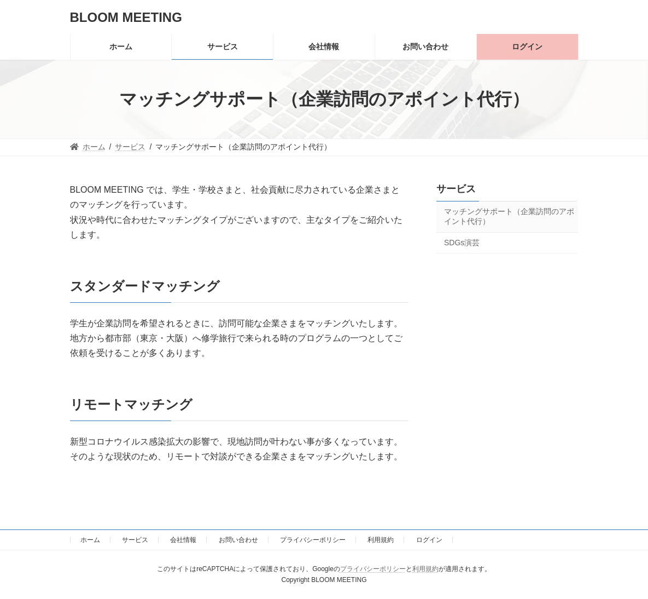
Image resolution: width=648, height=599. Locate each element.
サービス (456, 188)
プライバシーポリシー (313, 540)
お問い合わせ (238, 540)
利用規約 (380, 540)
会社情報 (183, 540)
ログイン (429, 540)
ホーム (90, 540)
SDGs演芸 (462, 242)
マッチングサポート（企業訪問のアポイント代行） (509, 216)
